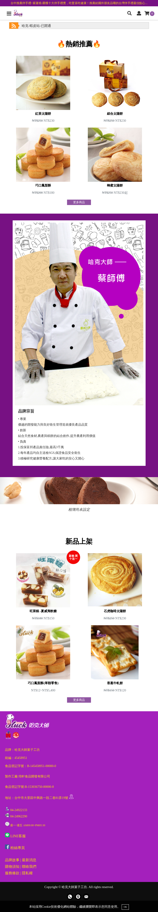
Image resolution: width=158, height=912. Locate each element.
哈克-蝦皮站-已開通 (36, 26)
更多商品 (79, 202)
